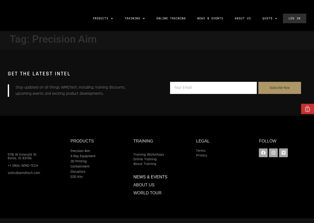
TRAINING (143, 146)
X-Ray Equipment (83, 160)
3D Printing (79, 166)
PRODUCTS (82, 146)
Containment (80, 171)
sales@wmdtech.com (24, 177)
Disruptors (78, 176)
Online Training (145, 164)
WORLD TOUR (147, 197)
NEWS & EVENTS (150, 181)
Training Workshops (148, 159)
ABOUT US (144, 189)
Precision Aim (80, 155)
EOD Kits (77, 181)
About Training (144, 168)
